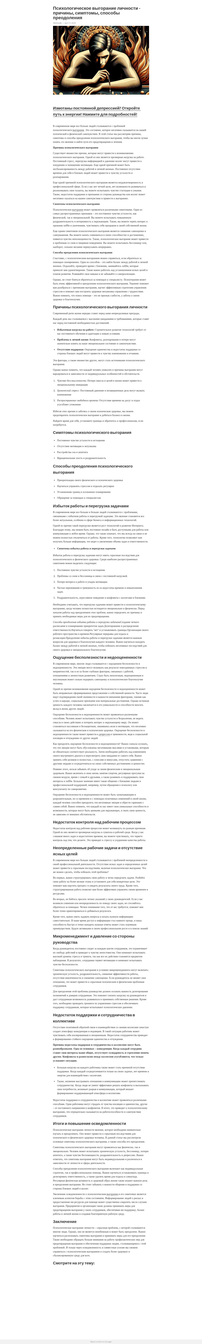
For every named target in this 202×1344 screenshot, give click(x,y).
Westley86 (57, 23)
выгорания (78, 130)
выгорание (77, 209)
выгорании (112, 1194)
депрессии (104, 734)
